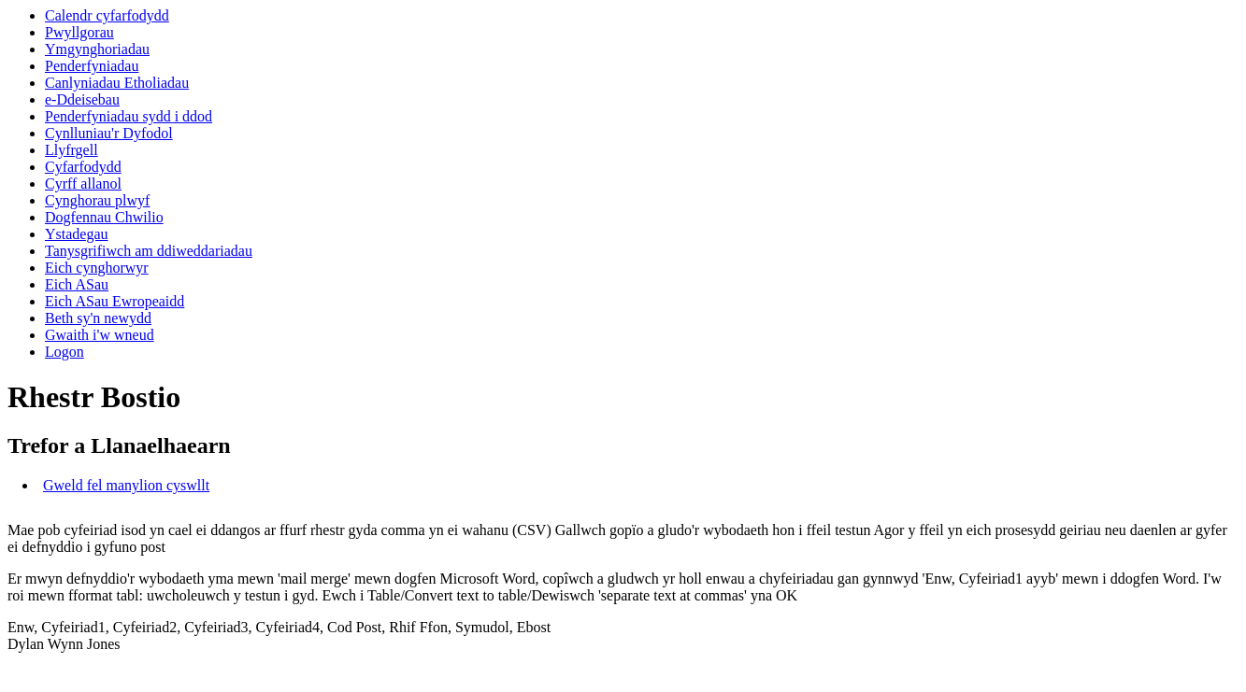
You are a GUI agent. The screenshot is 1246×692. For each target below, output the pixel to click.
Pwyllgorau (79, 32)
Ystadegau (76, 234)
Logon (64, 352)
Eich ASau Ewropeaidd (114, 301)
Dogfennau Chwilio (104, 217)
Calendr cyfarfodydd (107, 15)
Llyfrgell (71, 150)
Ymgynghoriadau (97, 49)
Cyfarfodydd (83, 167)
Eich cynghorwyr (97, 267)
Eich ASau (76, 284)
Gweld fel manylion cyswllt (126, 485)
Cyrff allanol (83, 183)
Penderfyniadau (91, 66)
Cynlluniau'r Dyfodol (109, 133)
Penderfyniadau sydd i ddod (128, 116)
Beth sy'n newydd (98, 318)
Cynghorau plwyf (97, 200)
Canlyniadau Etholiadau (117, 83)
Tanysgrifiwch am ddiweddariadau (148, 251)
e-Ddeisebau (82, 99)
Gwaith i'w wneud (99, 335)
